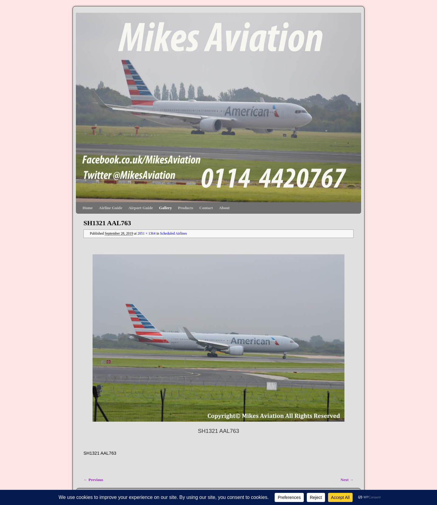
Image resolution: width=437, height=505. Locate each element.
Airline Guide (110, 208)
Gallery (165, 208)
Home (88, 208)
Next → (347, 479)
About (224, 208)
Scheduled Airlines (173, 234)
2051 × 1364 (146, 234)
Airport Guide (140, 208)
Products (185, 208)
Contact (206, 208)
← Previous (93, 479)
